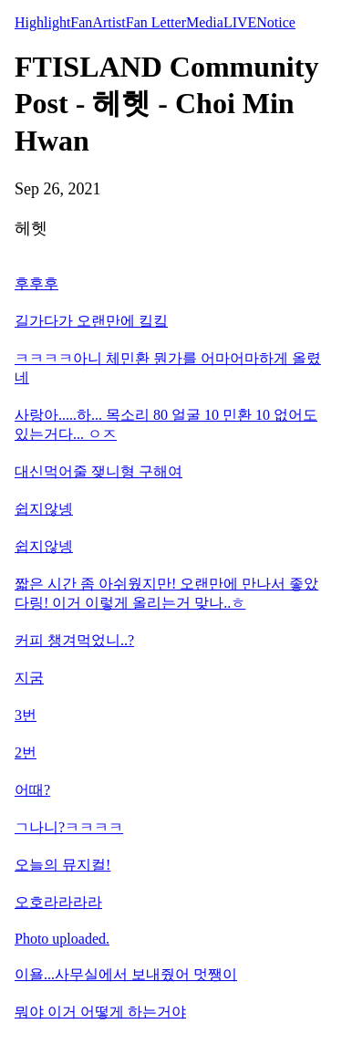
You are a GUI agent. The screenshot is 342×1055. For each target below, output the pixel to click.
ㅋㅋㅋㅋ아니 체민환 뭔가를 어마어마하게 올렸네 (168, 367)
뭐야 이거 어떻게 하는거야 (100, 1011)
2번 (25, 752)
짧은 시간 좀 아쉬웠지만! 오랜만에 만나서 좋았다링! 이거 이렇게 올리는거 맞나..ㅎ (166, 593)
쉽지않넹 (44, 509)
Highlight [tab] (42, 22)
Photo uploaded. (62, 938)
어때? (32, 790)
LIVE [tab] (239, 22)
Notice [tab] (275, 22)
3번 (25, 715)
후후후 (36, 283)
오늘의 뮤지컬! (62, 864)
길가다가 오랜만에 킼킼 (91, 321)
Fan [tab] (81, 22)
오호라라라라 (58, 902)
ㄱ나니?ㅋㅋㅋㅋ (69, 827)
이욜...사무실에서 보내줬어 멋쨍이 (126, 974)
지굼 (29, 677)
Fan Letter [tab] (156, 22)
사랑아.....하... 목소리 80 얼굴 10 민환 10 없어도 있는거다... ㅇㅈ (166, 424)
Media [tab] (204, 22)
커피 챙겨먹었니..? (74, 640)
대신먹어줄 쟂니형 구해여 (98, 471)
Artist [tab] (108, 22)
